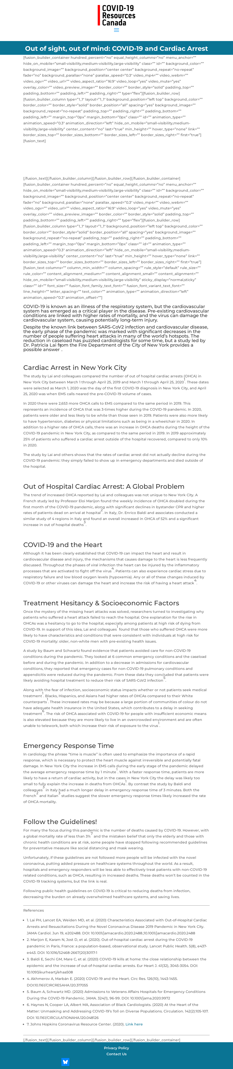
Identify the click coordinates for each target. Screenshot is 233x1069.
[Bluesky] (65, 1062)
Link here (134, 1024)
